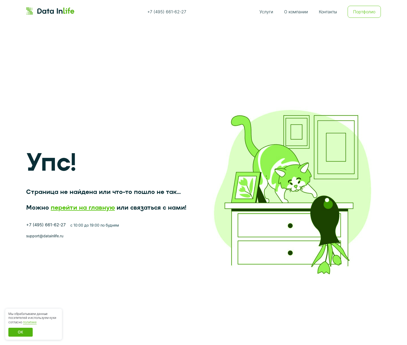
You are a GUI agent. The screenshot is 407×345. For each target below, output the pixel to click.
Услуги (266, 11)
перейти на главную (83, 207)
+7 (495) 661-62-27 (166, 11)
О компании (296, 11)
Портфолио (364, 11)
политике (30, 322)
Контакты (328, 11)
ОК (20, 332)
